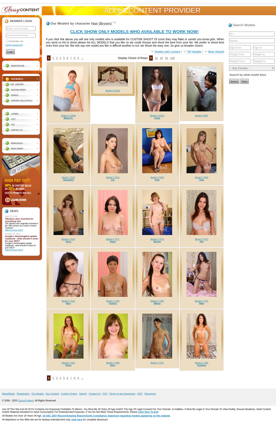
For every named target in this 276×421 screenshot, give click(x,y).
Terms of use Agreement (122, 393)
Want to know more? (14, 230)
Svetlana (201, 365)
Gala (201, 180)
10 (156, 58)
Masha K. (68, 118)
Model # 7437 (157, 363)
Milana (157, 303)
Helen (68, 365)
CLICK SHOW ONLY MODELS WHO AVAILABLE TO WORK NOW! (134, 31)
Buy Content (52, 393)
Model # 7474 (201, 301)
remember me (16, 41)
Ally (202, 241)
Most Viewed (216, 51)
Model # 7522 (68, 301)
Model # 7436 (201, 363)
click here (76, 419)
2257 (140, 393)
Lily (113, 180)
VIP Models (194, 51)
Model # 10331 (157, 115)
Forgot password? (14, 45)
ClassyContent (26, 400)
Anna (68, 241)
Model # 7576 (157, 239)
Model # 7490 (157, 301)
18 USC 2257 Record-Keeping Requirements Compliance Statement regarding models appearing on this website (106, 415)
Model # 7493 (113, 301)
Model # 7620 (157, 177)
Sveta (157, 118)
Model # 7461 (68, 363)
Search (83, 393)
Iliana (113, 241)
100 (172, 58)
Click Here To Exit (148, 412)
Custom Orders (69, 393)
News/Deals (8, 393)
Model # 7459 (113, 363)
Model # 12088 (68, 115)
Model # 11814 (112, 90)
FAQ (104, 393)
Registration (23, 393)
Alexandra (68, 180)
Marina (157, 241)
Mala (201, 303)
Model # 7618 (201, 177)
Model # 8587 (201, 115)
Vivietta (113, 303)
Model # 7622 (113, 177)
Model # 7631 (68, 177)
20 (161, 58)
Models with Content (167, 51)
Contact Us (94, 393)
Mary (68, 303)
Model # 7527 (201, 239)
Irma (157, 180)
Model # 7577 (113, 239)
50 (166, 58)
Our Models (38, 393)
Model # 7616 (68, 239)
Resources (150, 393)
